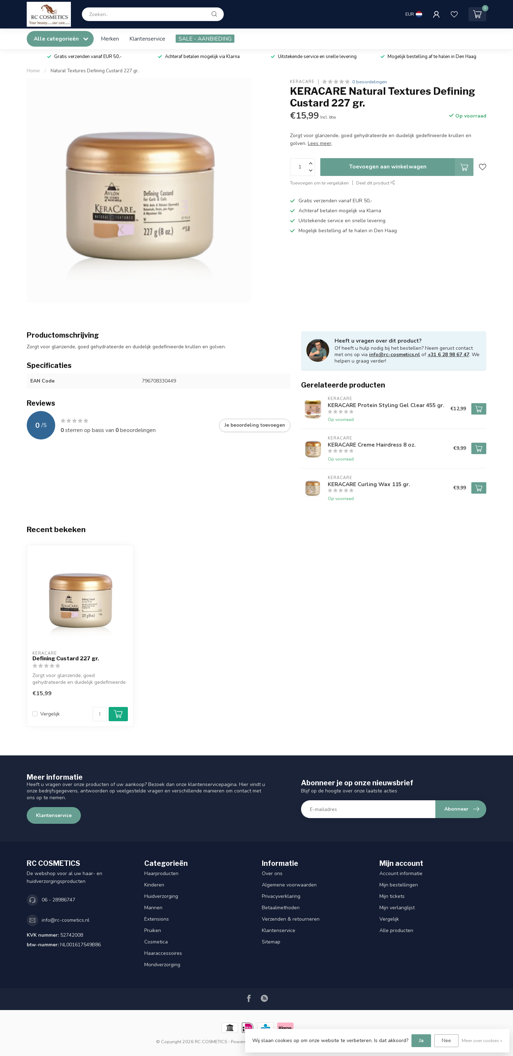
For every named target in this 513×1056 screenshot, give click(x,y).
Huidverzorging (161, 896)
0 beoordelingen (369, 82)
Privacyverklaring (281, 896)
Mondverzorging (162, 964)
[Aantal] (100, 714)
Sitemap (271, 941)
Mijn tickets (392, 896)
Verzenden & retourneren (291, 919)
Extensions (156, 919)
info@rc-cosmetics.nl (394, 354)
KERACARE (302, 82)
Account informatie (401, 873)
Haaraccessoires (163, 953)
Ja (421, 1040)
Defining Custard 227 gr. (65, 658)
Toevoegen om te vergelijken (319, 183)
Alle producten (396, 930)
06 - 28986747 (58, 899)
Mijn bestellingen (398, 884)
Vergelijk (50, 714)
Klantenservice (147, 38)
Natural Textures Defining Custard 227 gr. (95, 71)
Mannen (153, 907)
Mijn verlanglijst (397, 907)
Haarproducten (161, 873)
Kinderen (154, 884)
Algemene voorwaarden (289, 884)
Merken (110, 38)
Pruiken (152, 930)
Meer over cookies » (482, 1040)
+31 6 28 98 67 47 (448, 354)
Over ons (272, 873)
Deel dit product (375, 183)
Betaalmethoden (281, 907)
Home (33, 71)
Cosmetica (156, 941)
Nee (446, 1040)
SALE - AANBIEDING (205, 38)
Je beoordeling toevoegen (254, 425)
